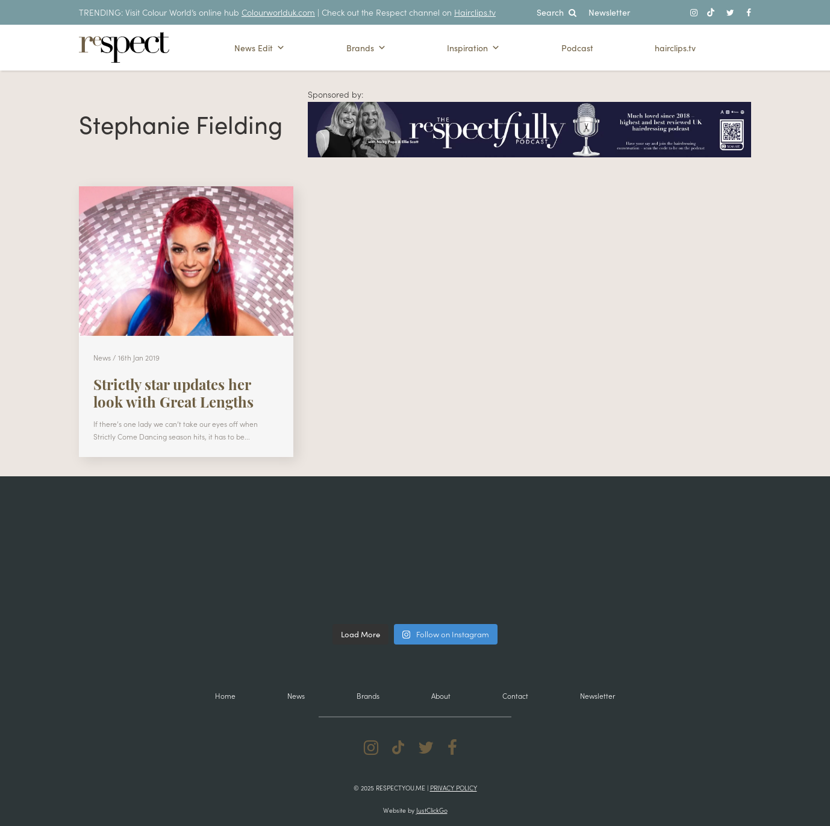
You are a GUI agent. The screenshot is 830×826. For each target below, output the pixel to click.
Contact (515, 695)
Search (556, 12)
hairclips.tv (675, 48)
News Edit (259, 48)
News (296, 695)
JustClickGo (432, 810)
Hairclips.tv (475, 12)
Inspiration (473, 48)
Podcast (577, 48)
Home (225, 695)
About (441, 695)
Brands (366, 48)
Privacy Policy (453, 787)
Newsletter (609, 12)
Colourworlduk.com (278, 12)
